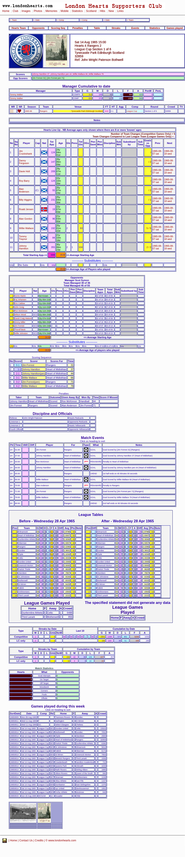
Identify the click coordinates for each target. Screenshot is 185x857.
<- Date (36, 20)
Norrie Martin (20, 296)
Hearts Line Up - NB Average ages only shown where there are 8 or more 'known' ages (92, 130)
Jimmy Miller (20, 322)
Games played (174, 28)
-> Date (106, 20)
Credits (39, 840)
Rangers (43, 111)
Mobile (64, 11)
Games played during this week (58, 706)
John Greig (19, 307)
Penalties (77, 28)
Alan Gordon (25, 218)
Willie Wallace (26, 228)
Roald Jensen (26, 209)
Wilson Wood (20, 315)
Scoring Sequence (42, 357)
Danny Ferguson (24, 161)
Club (15, 11)
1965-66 (28, 111)
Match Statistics (44, 668)
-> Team (129, 20)
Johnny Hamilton (23, 247)
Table (97, 28)
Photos (38, 11)
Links (120, 11)
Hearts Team (19, 28)
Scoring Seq (58, 28)
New (111, 11)
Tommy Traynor (23, 237)
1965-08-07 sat (157, 152)
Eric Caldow (20, 303)
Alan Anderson (24, 190)
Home (5, 11)
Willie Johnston (21, 333)
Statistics (77, 11)
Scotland (91, 11)
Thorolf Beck (20, 330)
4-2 (106, 111)
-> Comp (83, 20)
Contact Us (26, 840)
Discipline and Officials (52, 414)
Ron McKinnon (21, 311)
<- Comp (60, 20)
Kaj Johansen (20, 300)
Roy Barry (24, 180)
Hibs (102, 11)
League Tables (90, 515)
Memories (51, 11)
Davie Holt (24, 171)
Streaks (116, 28)
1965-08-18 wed (169, 152)
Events (135, 28)
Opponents (38, 28)
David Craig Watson (23, 318)
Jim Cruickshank (25, 152)
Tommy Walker (16, 94)
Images (26, 11)
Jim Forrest (19, 326)
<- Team (13, 20)
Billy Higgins (25, 199)
